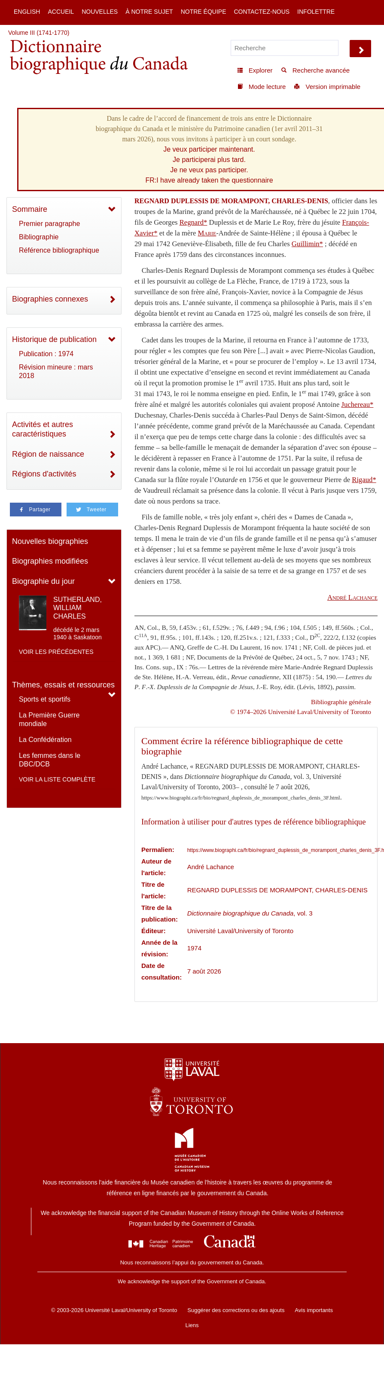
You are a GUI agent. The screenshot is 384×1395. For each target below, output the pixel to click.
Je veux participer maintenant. (209, 149)
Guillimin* (307, 244)
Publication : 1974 (46, 353)
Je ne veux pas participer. (209, 170)
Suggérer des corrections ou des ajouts (235, 1310)
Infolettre (316, 11)
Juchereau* (357, 404)
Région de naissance (48, 454)
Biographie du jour (43, 581)
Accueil (61, 11)
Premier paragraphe (49, 223)
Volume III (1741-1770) (38, 32)
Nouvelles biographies (50, 541)
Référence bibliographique (59, 250)
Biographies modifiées (50, 561)
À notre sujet (149, 11)
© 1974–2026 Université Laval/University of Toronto (300, 711)
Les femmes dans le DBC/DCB (49, 760)
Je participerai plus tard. (209, 159)
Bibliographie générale (341, 701)
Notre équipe (203, 11)
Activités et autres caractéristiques (42, 429)
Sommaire (29, 209)
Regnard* (193, 222)
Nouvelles (100, 11)
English (27, 11)
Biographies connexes (50, 299)
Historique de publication (54, 339)
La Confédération (45, 739)
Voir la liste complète (57, 779)
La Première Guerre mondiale (49, 719)
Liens (191, 1325)
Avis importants (314, 1310)
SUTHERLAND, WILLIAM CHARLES (77, 608)
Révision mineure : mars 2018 (56, 371)
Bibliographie (39, 237)
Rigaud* (364, 480)
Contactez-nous (262, 11)
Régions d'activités (44, 474)
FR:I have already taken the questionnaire (209, 180)
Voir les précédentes (56, 651)
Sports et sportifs (44, 699)
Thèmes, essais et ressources (63, 685)
